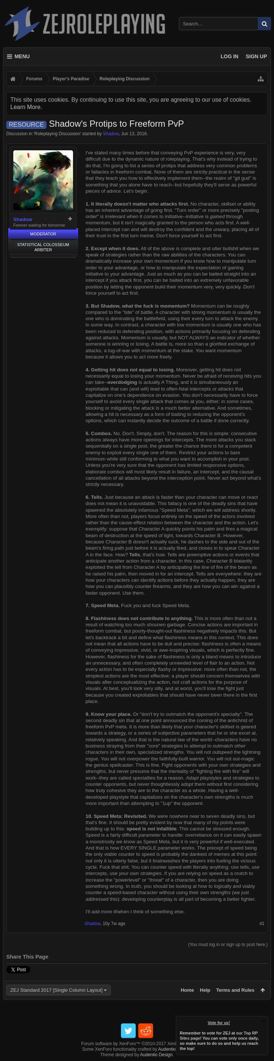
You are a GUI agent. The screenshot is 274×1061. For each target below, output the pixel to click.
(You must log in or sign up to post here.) (228, 944)
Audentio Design (174, 1049)
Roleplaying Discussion (57, 133)
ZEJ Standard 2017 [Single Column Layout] (56, 990)
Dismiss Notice (263, 1021)
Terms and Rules (235, 990)
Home (187, 990)
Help (205, 990)
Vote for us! (219, 1022)
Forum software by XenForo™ (137, 1043)
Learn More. (26, 107)
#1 (262, 923)
